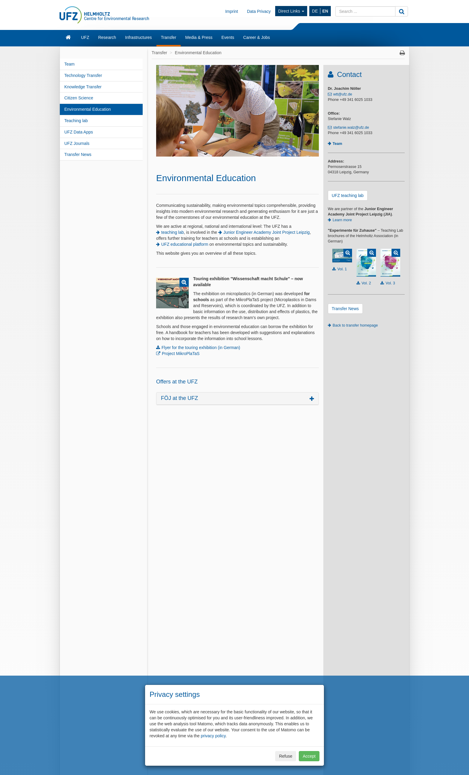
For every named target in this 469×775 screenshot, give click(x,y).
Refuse (285, 756)
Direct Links (291, 11)
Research (107, 37)
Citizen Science (78, 97)
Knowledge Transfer (83, 86)
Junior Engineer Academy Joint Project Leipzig (266, 232)
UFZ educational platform (184, 244)
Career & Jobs (256, 37)
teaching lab (172, 232)
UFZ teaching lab (348, 195)
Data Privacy (259, 11)
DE (315, 11)
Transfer (168, 37)
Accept (309, 756)
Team (69, 64)
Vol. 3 (390, 283)
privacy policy (213, 735)
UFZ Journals (76, 143)
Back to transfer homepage (355, 325)
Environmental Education (87, 109)
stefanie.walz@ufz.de (351, 127)
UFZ (85, 37)
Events (227, 37)
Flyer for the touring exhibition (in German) (201, 347)
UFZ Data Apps (78, 132)
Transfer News (78, 154)
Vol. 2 (366, 283)
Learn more (342, 220)
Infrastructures (138, 37)
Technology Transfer (83, 75)
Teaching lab (76, 120)
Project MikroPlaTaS (181, 353)
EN (325, 11)
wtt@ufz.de (342, 94)
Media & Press (198, 37)
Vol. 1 (342, 269)
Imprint (231, 11)
